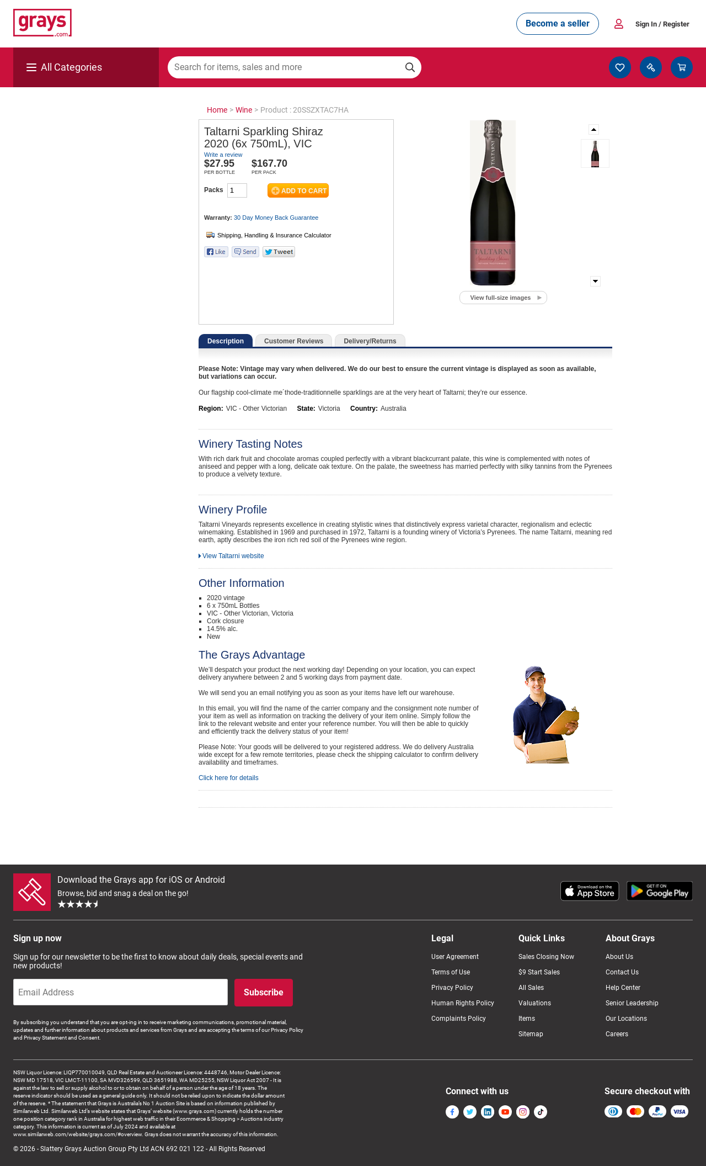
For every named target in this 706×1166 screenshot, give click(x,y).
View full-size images (500, 297)
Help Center (623, 988)
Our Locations (626, 1018)
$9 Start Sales (539, 972)
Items (526, 1018)
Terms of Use (450, 972)
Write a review (223, 154)
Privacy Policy (452, 988)
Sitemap (530, 1034)
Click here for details (229, 778)
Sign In (662, 24)
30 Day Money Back (276, 217)
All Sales (531, 988)
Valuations (534, 1003)
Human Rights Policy (462, 1003)
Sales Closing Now (546, 957)
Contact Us (622, 972)
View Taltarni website (233, 556)
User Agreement (455, 957)
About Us (619, 957)
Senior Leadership (632, 1003)
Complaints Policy (458, 1018)
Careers (617, 1034)
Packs (213, 190)
